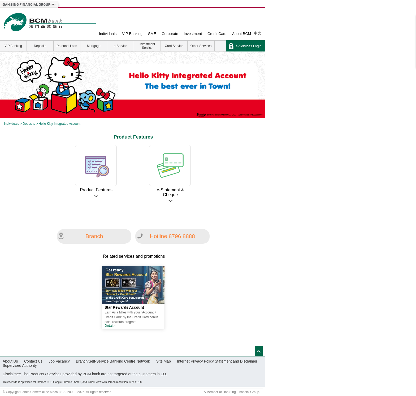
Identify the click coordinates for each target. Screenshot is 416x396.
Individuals (107, 34)
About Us (10, 361)
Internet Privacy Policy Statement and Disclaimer (217, 361)
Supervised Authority (20, 365)
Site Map (163, 361)
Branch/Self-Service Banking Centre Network (113, 361)
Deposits (40, 46)
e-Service (120, 46)
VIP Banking (132, 34)
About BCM (241, 34)
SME (152, 34)
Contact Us (33, 361)
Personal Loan (67, 46)
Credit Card (217, 34)
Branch (94, 236)
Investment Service (147, 46)
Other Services (200, 46)
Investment (193, 34)
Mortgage (94, 46)
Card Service (174, 46)
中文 (257, 33)
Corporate (170, 34)
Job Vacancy (59, 361)
